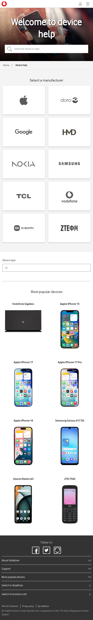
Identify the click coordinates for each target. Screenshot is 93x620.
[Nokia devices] (23, 164)
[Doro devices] (69, 100)
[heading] (46, 560)
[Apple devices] (23, 100)
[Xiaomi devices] (23, 228)
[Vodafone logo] (4, 3)
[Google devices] (23, 132)
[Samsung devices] (69, 164)
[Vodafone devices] (69, 196)
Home (6, 65)
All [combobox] (6, 267)
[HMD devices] (69, 132)
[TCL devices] (23, 196)
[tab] (46, 585)
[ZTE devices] (69, 228)
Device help (21, 65)
